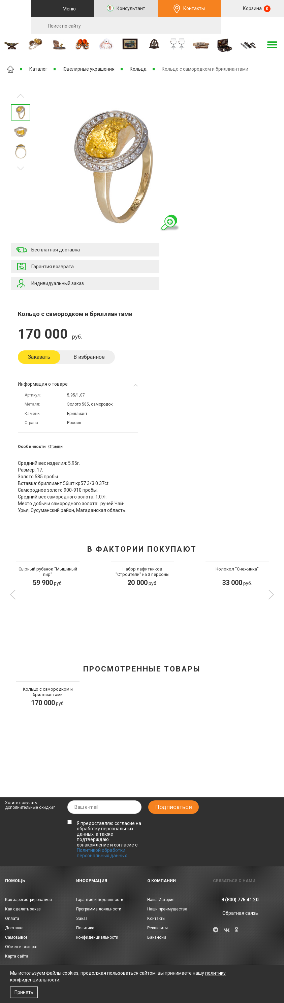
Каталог (38, 69)
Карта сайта (16, 956)
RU (252, 25)
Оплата (12, 918)
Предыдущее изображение (20, 168)
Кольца (138, 69)
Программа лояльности (98, 909)
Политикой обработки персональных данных (102, 853)
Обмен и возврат (21, 946)
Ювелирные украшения (89, 69)
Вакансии (156, 937)
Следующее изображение (20, 96)
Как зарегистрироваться (28, 899)
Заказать (39, 357)
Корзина (256, 8)
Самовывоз (16, 937)
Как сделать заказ (23, 909)
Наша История (161, 899)
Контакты (194, 8)
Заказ (82, 918)
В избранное (89, 357)
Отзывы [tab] (55, 446)
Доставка (14, 928)
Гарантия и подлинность (99, 899)
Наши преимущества (167, 909)
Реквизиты (157, 928)
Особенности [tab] (31, 446)
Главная (10, 69)
